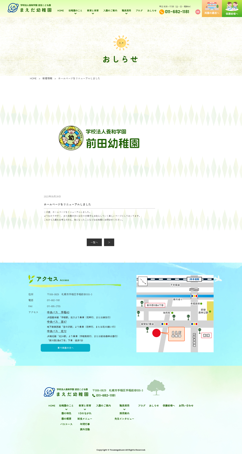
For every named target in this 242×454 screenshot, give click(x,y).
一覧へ (94, 242)
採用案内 (124, 413)
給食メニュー (84, 418)
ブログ (139, 8)
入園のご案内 (110, 8)
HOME (60, 8)
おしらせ (151, 8)
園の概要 (66, 418)
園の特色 (66, 413)
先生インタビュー (124, 418)
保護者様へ (169, 405)
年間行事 (85, 424)
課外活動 (85, 429)
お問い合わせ (186, 405)
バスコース (66, 424)
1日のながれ (85, 413)
